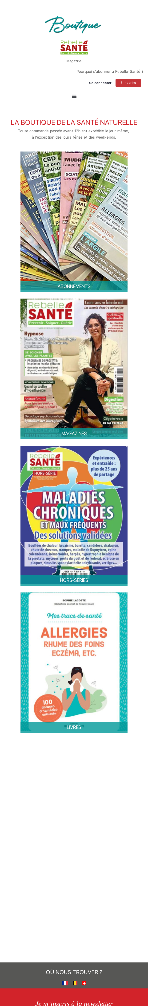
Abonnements (74, 286)
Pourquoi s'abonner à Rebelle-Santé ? (109, 71)
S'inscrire (128, 83)
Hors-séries (74, 580)
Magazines (74, 433)
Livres (74, 727)
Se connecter (100, 83)
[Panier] (77, 82)
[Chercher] (66, 82)
